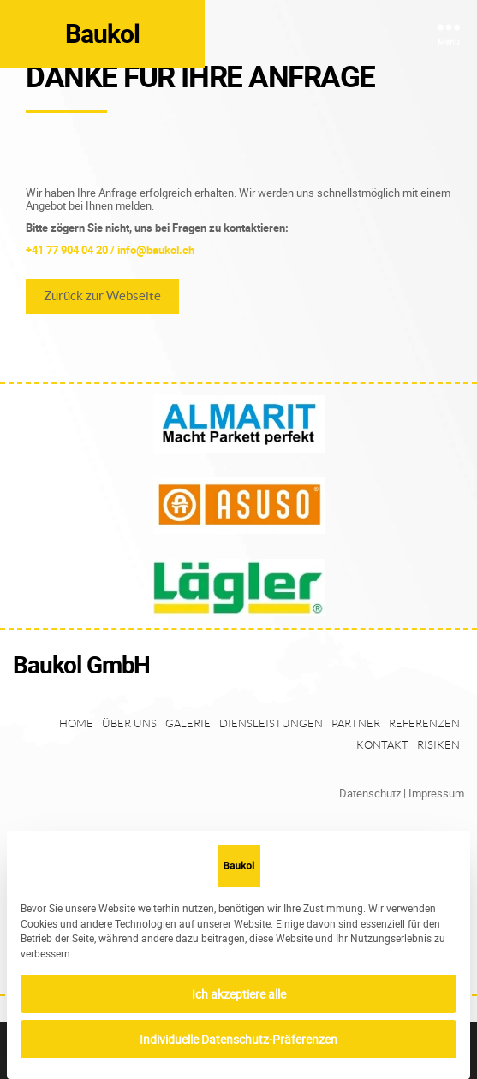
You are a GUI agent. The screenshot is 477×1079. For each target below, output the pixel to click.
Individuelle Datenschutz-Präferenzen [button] (238, 1039)
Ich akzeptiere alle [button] (239, 994)
